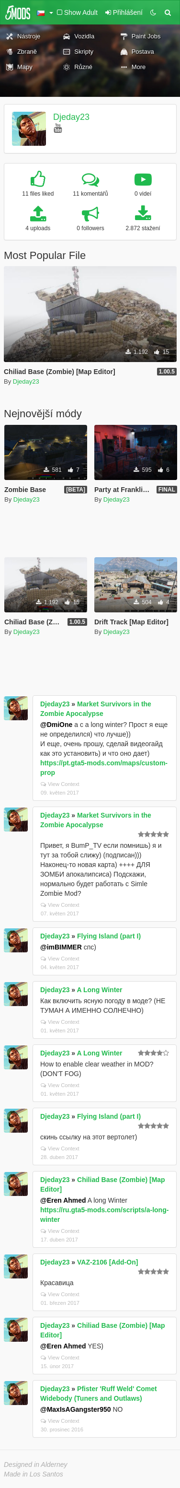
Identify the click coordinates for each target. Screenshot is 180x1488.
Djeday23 (71, 117)
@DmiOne (56, 724)
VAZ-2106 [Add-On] (107, 1262)
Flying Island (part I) (109, 936)
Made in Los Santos (33, 1474)
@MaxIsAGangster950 (75, 1409)
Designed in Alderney (36, 1464)
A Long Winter (100, 990)
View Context (60, 784)
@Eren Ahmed (63, 1200)
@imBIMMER (61, 947)
